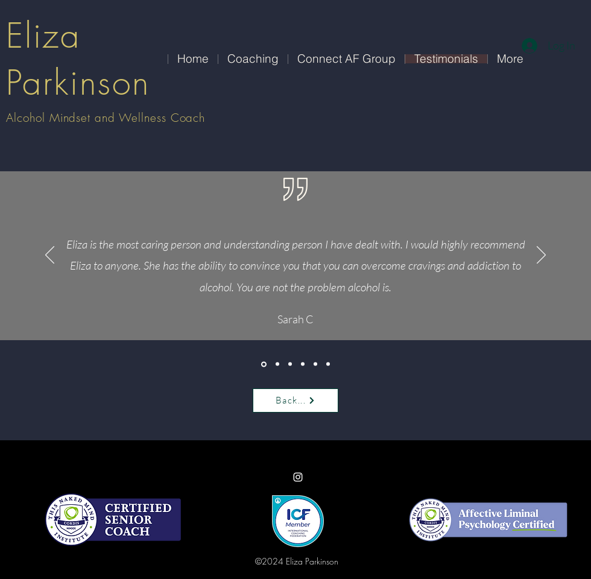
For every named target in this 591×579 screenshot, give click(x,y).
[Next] (541, 255)
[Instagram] (298, 477)
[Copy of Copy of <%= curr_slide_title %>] (328, 364)
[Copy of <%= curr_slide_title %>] (290, 364)
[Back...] (295, 400)
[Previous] (49, 255)
